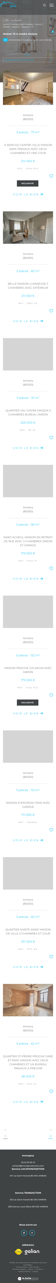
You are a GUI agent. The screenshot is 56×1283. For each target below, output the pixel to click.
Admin (31, 1269)
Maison (25, 27)
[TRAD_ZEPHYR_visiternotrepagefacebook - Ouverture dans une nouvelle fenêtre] (24, 1233)
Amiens (15, 27)
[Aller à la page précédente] (5, 1130)
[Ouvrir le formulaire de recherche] (44, 5)
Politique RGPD (24, 1271)
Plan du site (34, 1267)
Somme (6, 27)
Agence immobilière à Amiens (18, 24)
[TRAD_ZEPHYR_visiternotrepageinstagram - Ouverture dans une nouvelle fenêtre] (32, 1233)
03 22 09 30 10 (28, 1162)
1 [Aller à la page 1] (5, 1136)
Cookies (35, 1271)
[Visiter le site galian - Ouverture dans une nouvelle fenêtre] (32, 1252)
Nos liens (39, 1269)
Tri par (27, 54)
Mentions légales (19, 1269)
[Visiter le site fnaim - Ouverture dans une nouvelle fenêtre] (19, 1252)
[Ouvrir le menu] (51, 5)
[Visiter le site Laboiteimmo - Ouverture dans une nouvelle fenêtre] (28, 1277)
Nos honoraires (22, 1267)
